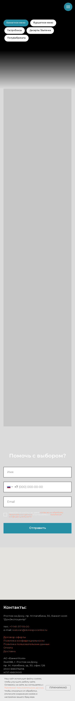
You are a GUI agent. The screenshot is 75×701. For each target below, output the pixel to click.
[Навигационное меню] (68, 7)
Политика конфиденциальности (24, 640)
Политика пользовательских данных (26, 644)
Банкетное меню (15, 22)
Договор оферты (15, 637)
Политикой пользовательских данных (24, 687)
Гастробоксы (14, 30)
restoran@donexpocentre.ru (29, 630)
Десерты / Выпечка (40, 30)
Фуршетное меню (43, 22)
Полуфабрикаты (16, 37)
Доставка (9, 651)
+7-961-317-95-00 (19, 626)
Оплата (8, 647)
